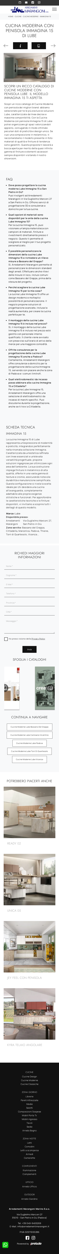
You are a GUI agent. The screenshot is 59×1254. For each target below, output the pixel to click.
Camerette (29, 1157)
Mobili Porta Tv (29, 1115)
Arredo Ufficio (29, 1186)
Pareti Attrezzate (29, 1100)
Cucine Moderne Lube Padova (29, 743)
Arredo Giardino (29, 1198)
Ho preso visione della (27, 638)
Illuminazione (29, 1170)
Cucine (18, 16)
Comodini (29, 1146)
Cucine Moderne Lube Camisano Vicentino (29, 735)
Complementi (29, 1174)
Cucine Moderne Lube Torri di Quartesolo (29, 751)
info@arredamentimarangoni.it (33, 1226)
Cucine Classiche (30, 1084)
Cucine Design (29, 1076)
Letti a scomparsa (29, 1150)
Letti (29, 1142)
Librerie (29, 1096)
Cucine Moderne (30, 16)
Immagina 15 (45, 16)
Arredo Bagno (29, 1130)
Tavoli (29, 1122)
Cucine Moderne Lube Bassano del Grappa (30, 727)
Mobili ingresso (29, 1119)
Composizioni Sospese (29, 1111)
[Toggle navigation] (54, 9)
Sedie (29, 1126)
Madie (29, 1104)
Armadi (29, 1154)
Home (10, 16)
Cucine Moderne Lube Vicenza (29, 759)
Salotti (29, 1107)
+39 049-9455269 (31, 1223)
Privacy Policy (38, 638)
